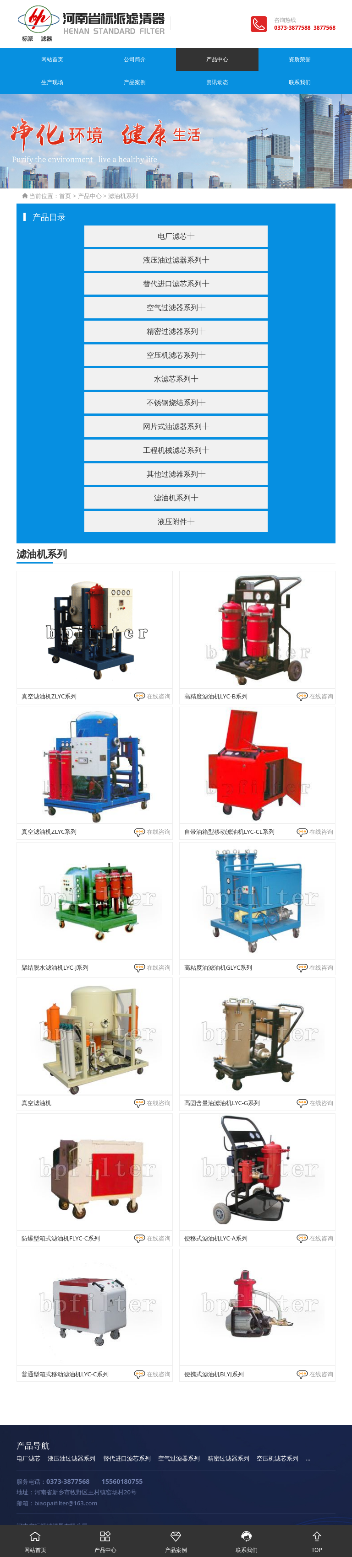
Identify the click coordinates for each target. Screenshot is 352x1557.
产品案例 (238, 59)
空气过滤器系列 (179, 1435)
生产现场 (197, 59)
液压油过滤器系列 (71, 1435)
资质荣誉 (155, 59)
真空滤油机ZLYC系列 (49, 673)
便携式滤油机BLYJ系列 (214, 1351)
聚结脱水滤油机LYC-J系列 (55, 944)
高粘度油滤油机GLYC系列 (218, 944)
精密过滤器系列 (228, 1435)
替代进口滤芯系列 (127, 1435)
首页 (65, 173)
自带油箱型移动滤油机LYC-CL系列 (229, 809)
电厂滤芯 (28, 1435)
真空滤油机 (36, 1080)
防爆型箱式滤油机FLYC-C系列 (61, 1215)
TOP (316, 1539)
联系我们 (320, 59)
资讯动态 (279, 59)
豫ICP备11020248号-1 (128, 1514)
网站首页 (32, 59)
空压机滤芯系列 (277, 1435)
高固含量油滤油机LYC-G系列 (222, 1080)
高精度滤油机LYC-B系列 (216, 673)
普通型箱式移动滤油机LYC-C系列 (65, 1351)
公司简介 (73, 59)
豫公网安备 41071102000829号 (206, 1514)
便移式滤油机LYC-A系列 (216, 1215)
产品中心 (114, 59)
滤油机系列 (123, 173)
